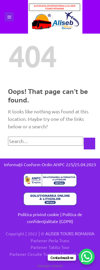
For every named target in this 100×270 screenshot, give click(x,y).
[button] (9, 17)
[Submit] (89, 143)
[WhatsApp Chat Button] (87, 257)
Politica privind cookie (38, 214)
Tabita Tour (59, 247)
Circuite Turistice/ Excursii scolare (59, 254)
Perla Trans (59, 240)
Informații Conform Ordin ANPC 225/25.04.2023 (50, 164)
